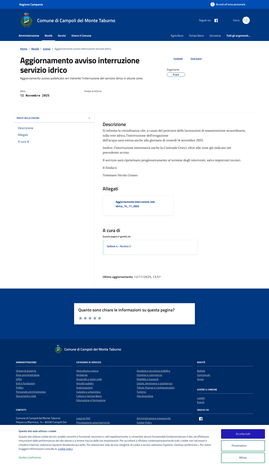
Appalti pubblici (85, 383)
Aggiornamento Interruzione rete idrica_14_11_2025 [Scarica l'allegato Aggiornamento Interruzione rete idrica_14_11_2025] (135, 204)
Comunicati (203, 375)
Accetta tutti (243, 434)
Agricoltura (177, 35)
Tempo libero (196, 35)
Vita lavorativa (145, 396)
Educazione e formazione (91, 400)
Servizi (62, 35)
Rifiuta (243, 457)
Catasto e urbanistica (88, 392)
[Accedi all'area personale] (228, 4)
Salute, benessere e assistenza (154, 383)
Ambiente (82, 375)
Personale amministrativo (31, 392)
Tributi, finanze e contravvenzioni (155, 387)
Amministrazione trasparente (154, 418)
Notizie (201, 371)
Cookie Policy (144, 422)
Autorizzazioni (84, 387)
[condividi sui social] (175, 59)
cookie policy (65, 449)
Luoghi (201, 398)
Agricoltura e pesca (87, 371)
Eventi (200, 402)
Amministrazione (29, 35)
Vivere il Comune (81, 35)
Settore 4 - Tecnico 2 (119, 246)
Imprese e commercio (149, 375)
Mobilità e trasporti (147, 379)
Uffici (19, 379)
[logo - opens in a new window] (9, 460)
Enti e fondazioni (25, 383)
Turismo (141, 392)
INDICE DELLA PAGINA (53, 118)
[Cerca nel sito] (246, 20)
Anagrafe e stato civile (89, 379)
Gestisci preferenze (34, 457)
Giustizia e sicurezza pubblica (153, 371)
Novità (48, 35)
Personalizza (243, 445)
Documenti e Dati (26, 396)
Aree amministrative (28, 375)
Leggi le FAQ (83, 418)
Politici (19, 387)
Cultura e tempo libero (89, 396)
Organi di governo (26, 371)
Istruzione (215, 35)
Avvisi (200, 379)
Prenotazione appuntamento (93, 422)
